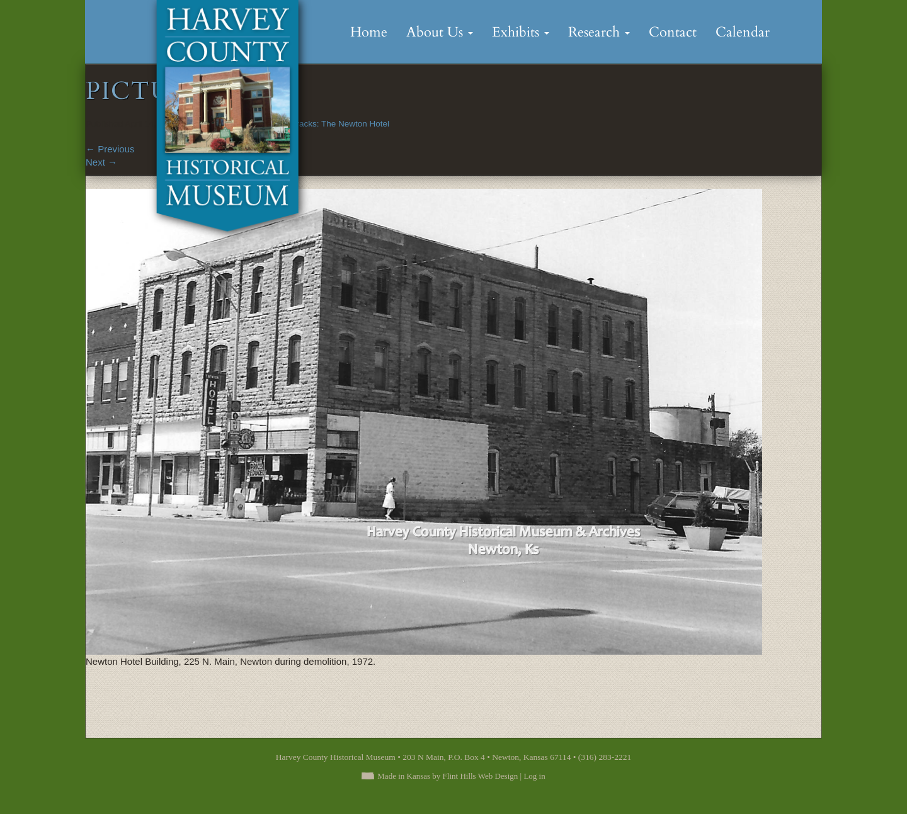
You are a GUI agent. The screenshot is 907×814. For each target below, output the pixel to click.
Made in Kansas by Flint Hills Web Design (447, 776)
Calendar (743, 32)
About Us (439, 32)
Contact (673, 32)
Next (101, 162)
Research (599, 32)
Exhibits (520, 32)
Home (368, 32)
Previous (110, 149)
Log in (534, 776)
